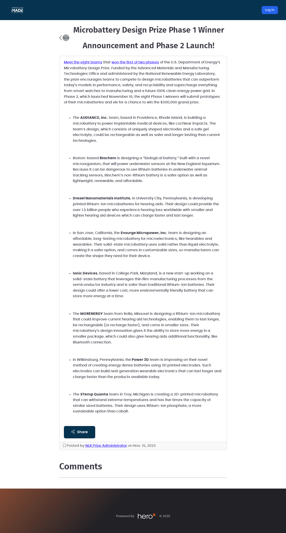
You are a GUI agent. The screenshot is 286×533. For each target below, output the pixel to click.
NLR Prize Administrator (106, 445)
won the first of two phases (135, 62)
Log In (269, 10)
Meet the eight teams (83, 62)
